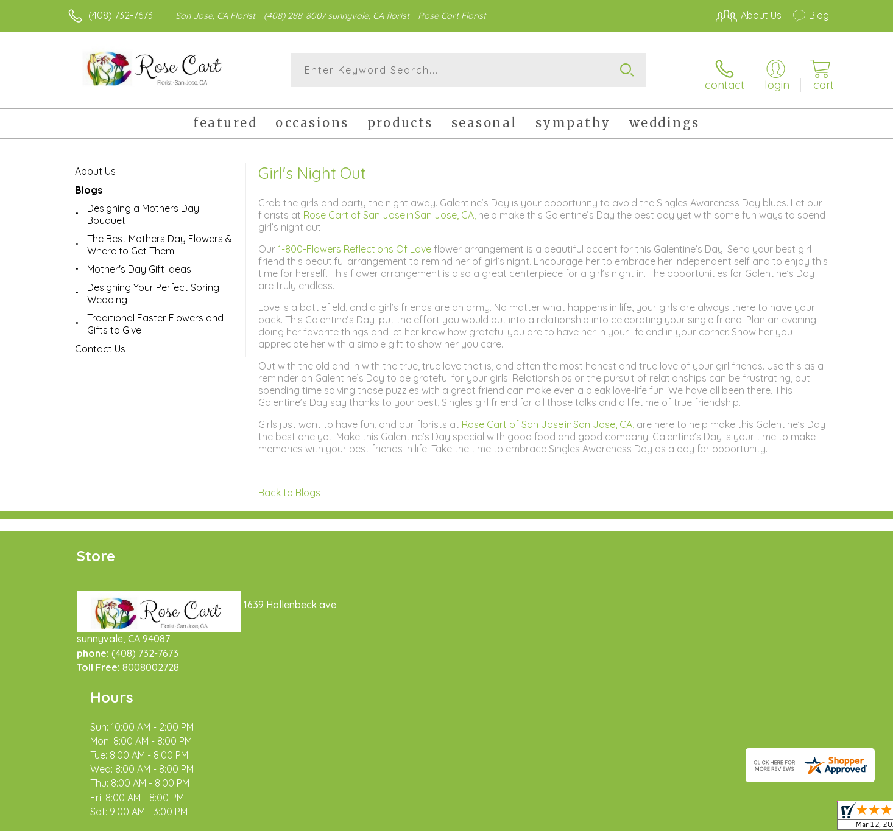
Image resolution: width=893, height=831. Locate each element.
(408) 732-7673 (120, 15)
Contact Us (100, 342)
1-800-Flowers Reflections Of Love (356, 242)
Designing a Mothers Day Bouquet (143, 207)
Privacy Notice (634, 818)
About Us (95, 164)
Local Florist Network (721, 818)
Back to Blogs (289, 486)
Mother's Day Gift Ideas (139, 262)
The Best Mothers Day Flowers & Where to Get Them (159, 238)
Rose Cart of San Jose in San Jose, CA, (390, 208)
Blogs (88, 183)
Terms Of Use (562, 818)
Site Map (796, 818)
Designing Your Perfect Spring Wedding (153, 287)
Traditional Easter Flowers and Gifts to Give (155, 317)
